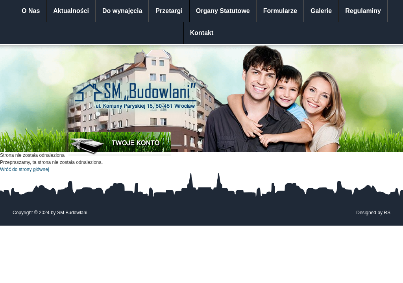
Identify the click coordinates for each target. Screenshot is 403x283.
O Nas (31, 10)
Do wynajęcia (122, 10)
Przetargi (168, 10)
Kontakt (202, 32)
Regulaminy (363, 10)
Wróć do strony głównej (24, 169)
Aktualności (71, 10)
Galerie (321, 10)
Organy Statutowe (223, 10)
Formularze (280, 10)
